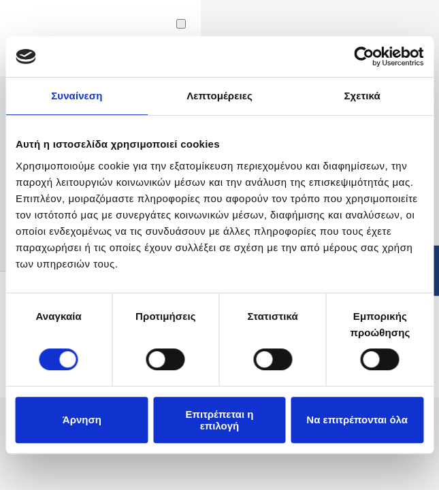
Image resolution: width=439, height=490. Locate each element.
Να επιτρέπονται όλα (357, 419)
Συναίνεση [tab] (76, 95)
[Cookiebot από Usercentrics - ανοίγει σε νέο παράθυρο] (363, 56)
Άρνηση (82, 419)
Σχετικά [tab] (362, 95)
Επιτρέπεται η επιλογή (219, 419)
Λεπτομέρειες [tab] (219, 95)
